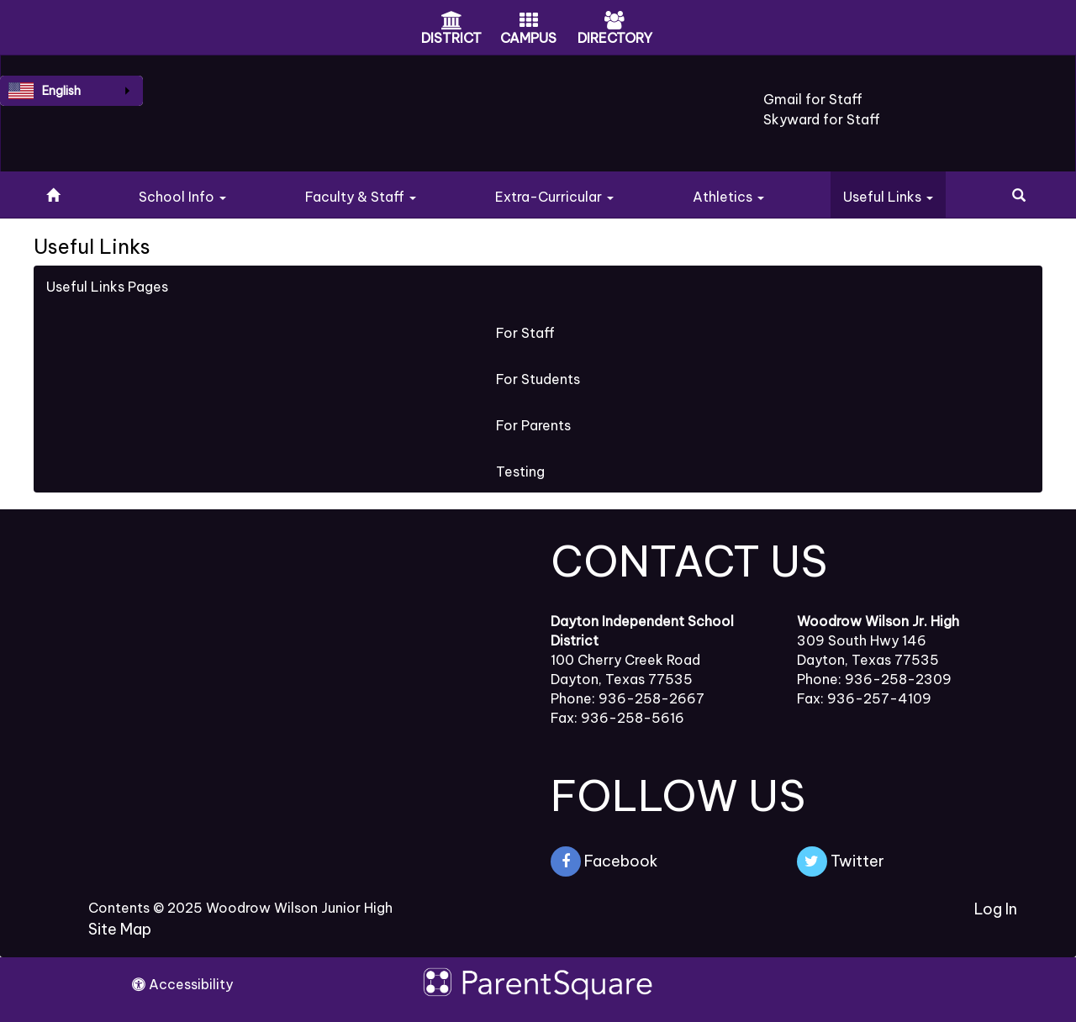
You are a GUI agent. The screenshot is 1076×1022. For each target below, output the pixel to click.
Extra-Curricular (554, 196)
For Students (538, 379)
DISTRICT (451, 37)
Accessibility (182, 984)
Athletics (728, 196)
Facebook (604, 861)
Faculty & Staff (360, 196)
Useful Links (888, 196)
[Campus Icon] (529, 21)
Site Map (119, 929)
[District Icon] (451, 21)
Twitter (840, 861)
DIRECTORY (615, 37)
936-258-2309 (898, 679)
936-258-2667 (651, 698)
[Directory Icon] (614, 21)
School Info (182, 196)
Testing (520, 471)
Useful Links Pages (107, 286)
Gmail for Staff (812, 99)
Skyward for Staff (821, 119)
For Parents (533, 425)
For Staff (525, 332)
